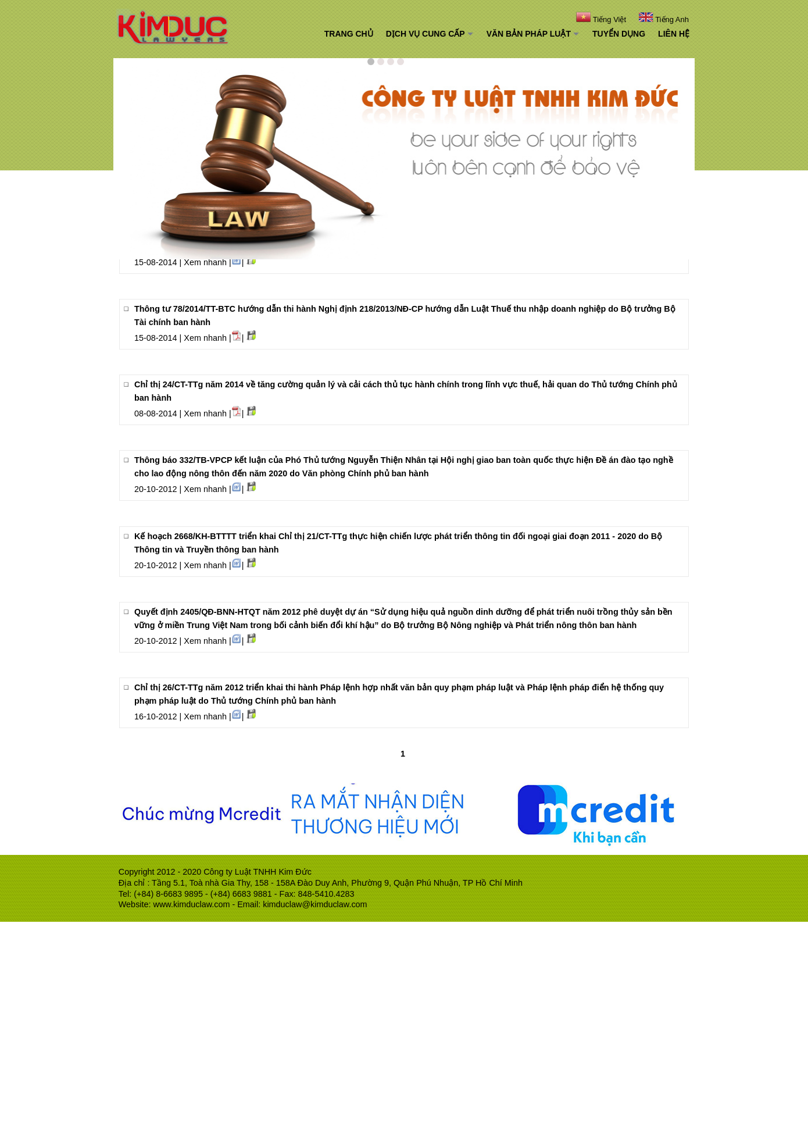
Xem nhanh (205, 338)
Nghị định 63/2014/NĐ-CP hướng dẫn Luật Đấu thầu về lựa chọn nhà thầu (279, 447)
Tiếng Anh (663, 19)
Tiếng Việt (606, 19)
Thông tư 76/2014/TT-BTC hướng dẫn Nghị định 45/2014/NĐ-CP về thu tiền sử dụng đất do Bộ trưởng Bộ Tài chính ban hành (380, 322)
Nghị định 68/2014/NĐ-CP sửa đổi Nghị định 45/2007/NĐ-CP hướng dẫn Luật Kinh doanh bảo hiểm (328, 385)
